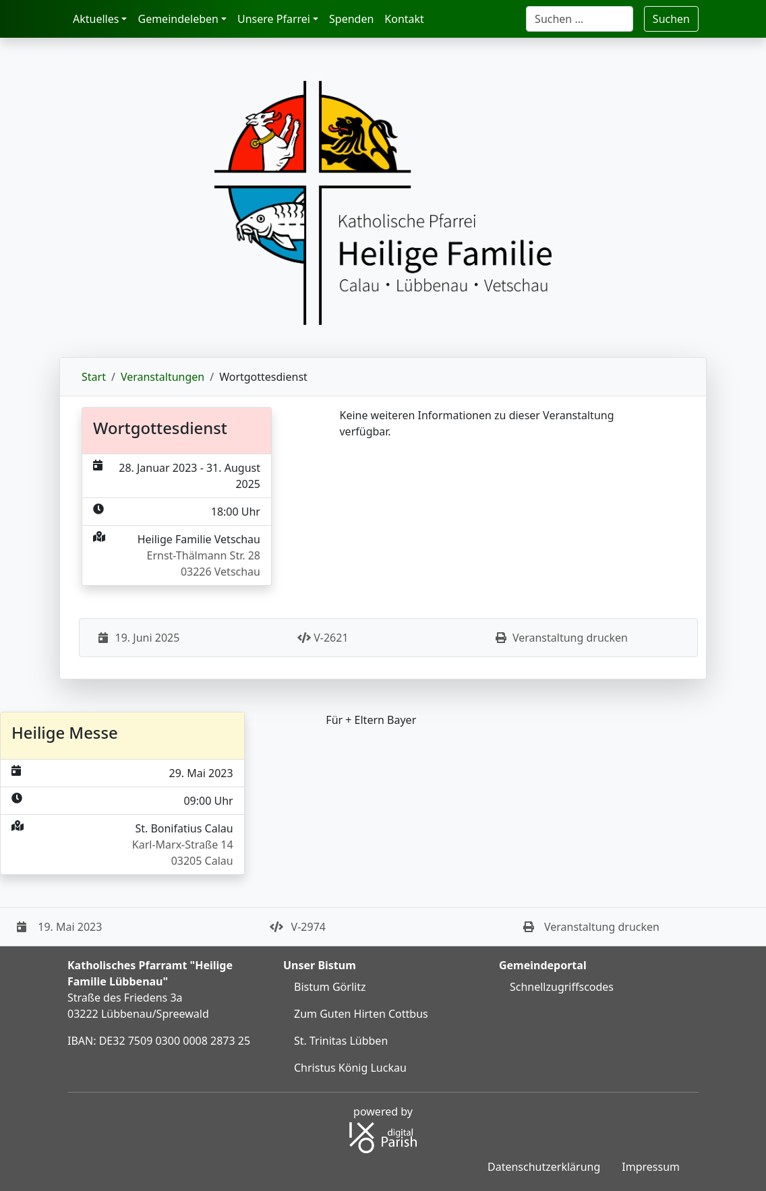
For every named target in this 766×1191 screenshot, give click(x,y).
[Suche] (579, 19)
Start (94, 376)
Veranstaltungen (162, 376)
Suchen (671, 18)
